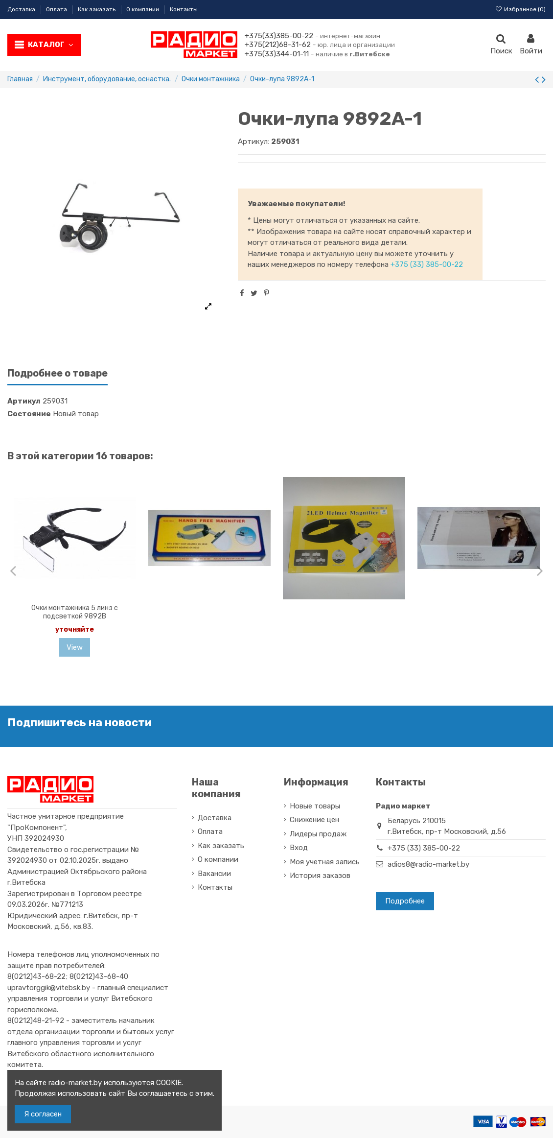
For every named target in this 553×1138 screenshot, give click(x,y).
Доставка (22, 9)
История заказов (320, 875)
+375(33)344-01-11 (277, 53)
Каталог (50, 44)
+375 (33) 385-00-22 (427, 264)
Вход (299, 847)
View (75, 647)
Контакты (184, 9)
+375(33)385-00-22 (279, 35)
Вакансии (214, 873)
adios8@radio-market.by (428, 864)
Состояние (29, 413)
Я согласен (43, 1114)
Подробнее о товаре (57, 373)
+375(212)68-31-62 (278, 44)
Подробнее (405, 901)
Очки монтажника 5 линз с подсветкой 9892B (74, 612)
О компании (143, 9)
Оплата (57, 9)
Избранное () (520, 9)
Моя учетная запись (325, 861)
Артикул (24, 401)
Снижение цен (314, 819)
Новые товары (315, 806)
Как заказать (97, 9)
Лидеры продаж (318, 834)
